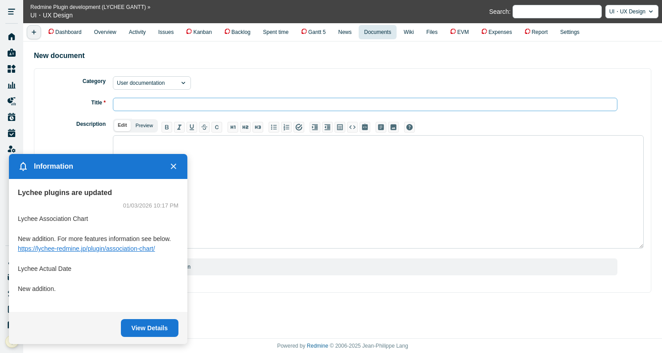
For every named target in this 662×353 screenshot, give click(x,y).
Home (11, 37)
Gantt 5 (317, 32)
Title (98, 103)
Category (94, 81)
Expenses (500, 32)
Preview (144, 125)
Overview (105, 32)
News (345, 32)
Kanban (202, 32)
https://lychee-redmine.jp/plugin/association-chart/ (86, 248)
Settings (569, 32)
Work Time (11, 133)
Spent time (276, 32)
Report (540, 32)
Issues (166, 32)
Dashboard (68, 32)
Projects (11, 69)
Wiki (409, 32)
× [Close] (173, 166)
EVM (463, 32)
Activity (137, 32)
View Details (150, 328)
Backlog (241, 32)
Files (432, 32)
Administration (11, 149)
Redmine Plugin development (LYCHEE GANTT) (88, 7)
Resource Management (11, 85)
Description (91, 124)
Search (499, 11)
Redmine (317, 346)
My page (11, 53)
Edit (122, 125)
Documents (377, 32)
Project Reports (11, 101)
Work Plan (11, 117)
